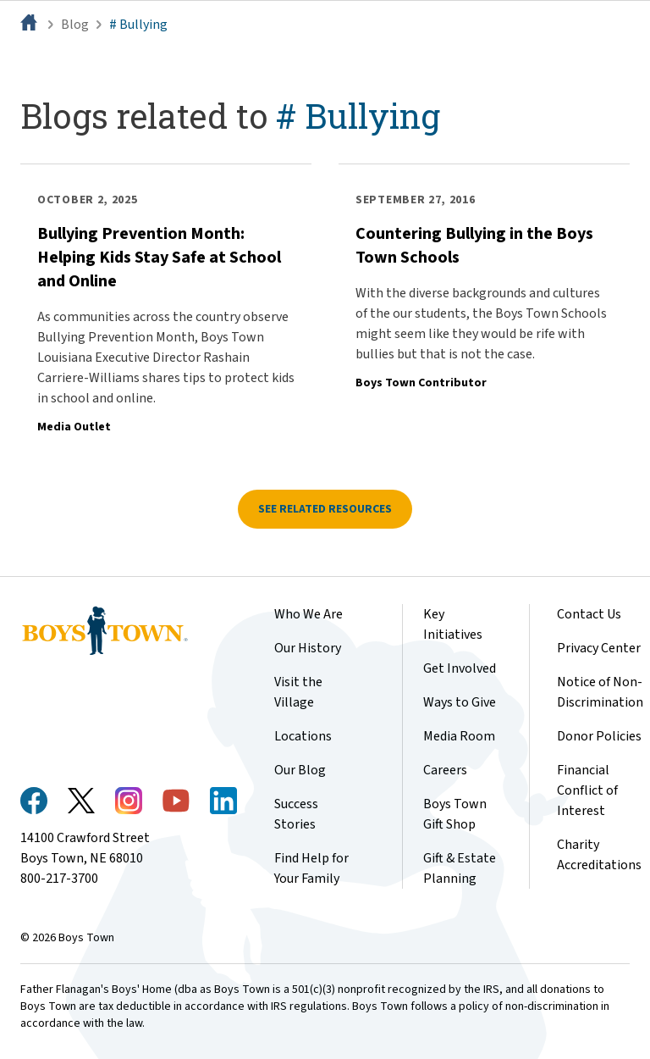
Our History (307, 648)
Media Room (459, 736)
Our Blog (300, 770)
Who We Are (308, 614)
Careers (445, 770)
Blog (75, 24)
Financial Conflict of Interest (587, 790)
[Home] (30, 24)
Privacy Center (599, 648)
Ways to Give (459, 702)
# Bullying (138, 24)
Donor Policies (599, 736)
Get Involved (459, 668)
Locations (303, 736)
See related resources (325, 509)
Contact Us (589, 614)
